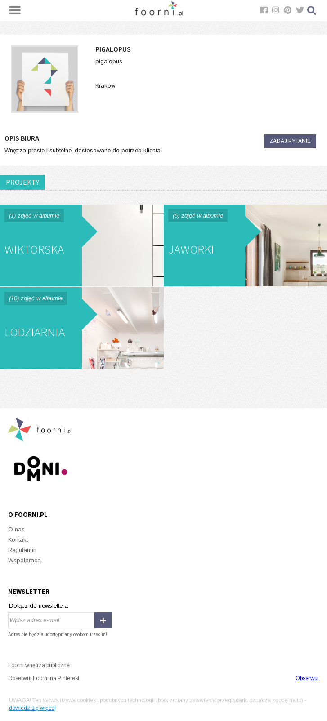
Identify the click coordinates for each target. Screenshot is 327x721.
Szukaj (312, 10)
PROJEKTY (22, 182)
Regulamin (22, 550)
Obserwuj (307, 678)
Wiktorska (82, 245)
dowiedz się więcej (32, 708)
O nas (16, 529)
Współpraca (24, 560)
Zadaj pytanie (290, 141)
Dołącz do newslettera (38, 605)
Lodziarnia (82, 328)
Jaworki (245, 245)
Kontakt (18, 539)
